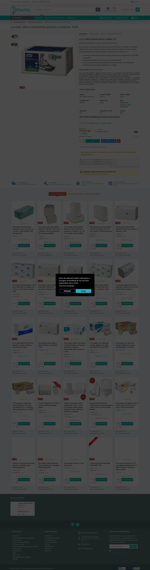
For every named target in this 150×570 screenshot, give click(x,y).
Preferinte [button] (67, 291)
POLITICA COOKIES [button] (66, 286)
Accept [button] (83, 291)
